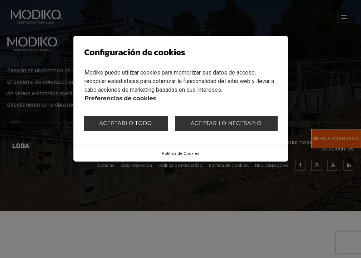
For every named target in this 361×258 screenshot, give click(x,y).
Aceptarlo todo (125, 123)
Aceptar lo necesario (226, 123)
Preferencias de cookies (120, 98)
